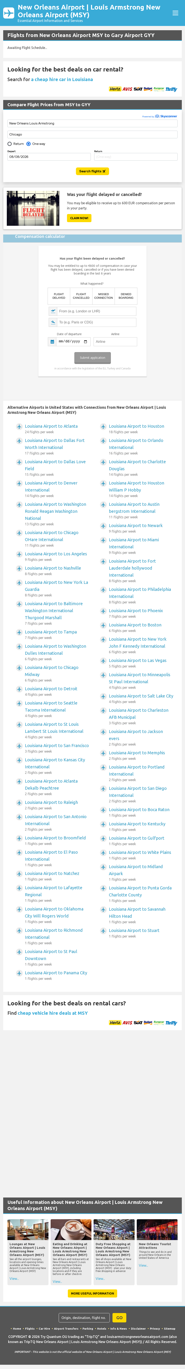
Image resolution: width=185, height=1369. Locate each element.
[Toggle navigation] (175, 13)
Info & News (118, 1328)
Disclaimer (138, 1328)
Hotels (101, 1328)
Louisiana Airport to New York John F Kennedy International (141, 645)
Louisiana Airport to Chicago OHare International (57, 539)
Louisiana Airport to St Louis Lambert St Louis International (57, 731)
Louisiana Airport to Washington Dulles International (57, 653)
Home (17, 1328)
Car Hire (44, 1328)
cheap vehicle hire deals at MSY (53, 1013)
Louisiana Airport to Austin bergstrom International (141, 511)
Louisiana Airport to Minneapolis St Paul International (141, 681)
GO (119, 1317)
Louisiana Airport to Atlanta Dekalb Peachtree (57, 787)
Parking (88, 1328)
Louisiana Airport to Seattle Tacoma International (57, 709)
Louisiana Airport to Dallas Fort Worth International (57, 447)
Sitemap (169, 1328)
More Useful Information (92, 1293)
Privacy (155, 1328)
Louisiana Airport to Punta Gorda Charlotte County (141, 894)
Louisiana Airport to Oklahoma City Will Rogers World (57, 915)
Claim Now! (79, 218)
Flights (30, 1328)
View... (14, 1278)
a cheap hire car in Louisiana (62, 79)
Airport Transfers (66, 1328)
